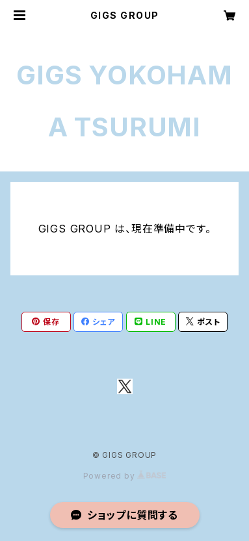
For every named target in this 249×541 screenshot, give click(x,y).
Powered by (124, 476)
